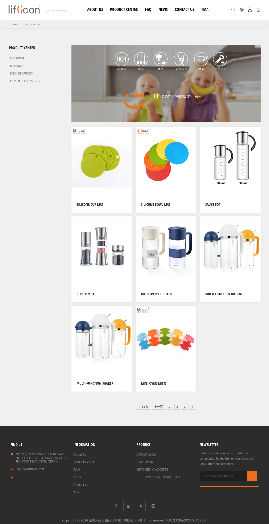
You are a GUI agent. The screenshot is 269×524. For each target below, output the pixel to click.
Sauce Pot (212, 204)
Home (12, 24)
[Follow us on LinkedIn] (128, 506)
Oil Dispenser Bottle (157, 293)
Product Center (124, 9)
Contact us (184, 9)
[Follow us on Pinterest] (141, 506)
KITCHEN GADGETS (21, 73)
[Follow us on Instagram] (153, 506)
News (163, 9)
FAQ (148, 9)
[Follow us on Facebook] (116, 506)
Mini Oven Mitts (153, 383)
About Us (95, 9)
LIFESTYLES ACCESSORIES (25, 81)
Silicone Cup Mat (90, 204)
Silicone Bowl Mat (155, 204)
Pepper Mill (86, 293)
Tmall (206, 9)
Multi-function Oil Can (224, 293)
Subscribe (252, 476)
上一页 (158, 406)
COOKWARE (17, 58)
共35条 (143, 406)
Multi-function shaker (95, 383)
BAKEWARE (17, 66)
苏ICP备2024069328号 (190, 520)
